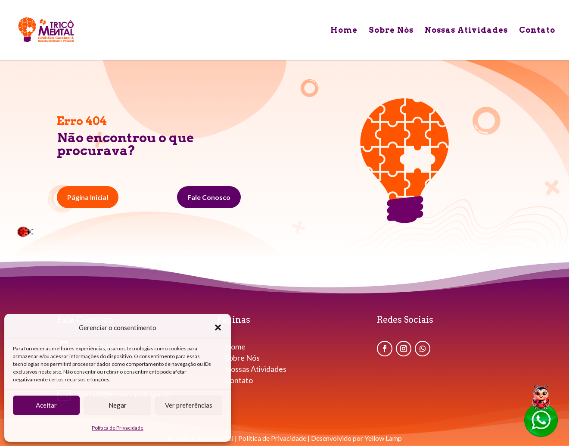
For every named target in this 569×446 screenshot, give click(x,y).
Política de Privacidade (117, 427)
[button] (218, 327)
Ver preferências (188, 405)
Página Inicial (87, 197)
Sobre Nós (391, 30)
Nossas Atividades (466, 30)
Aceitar (46, 405)
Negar (118, 405)
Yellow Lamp (383, 438)
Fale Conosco (208, 197)
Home (344, 30)
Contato (537, 30)
